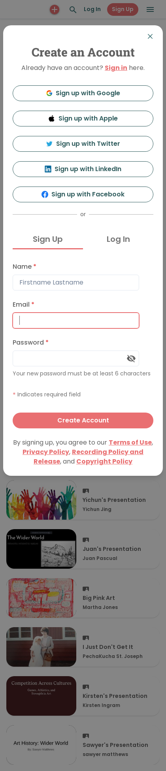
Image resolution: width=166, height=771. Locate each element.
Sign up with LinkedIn (83, 168)
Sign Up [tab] (48, 239)
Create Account (83, 420)
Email (23, 304)
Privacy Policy (46, 451)
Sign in (116, 67)
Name (24, 266)
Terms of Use (130, 442)
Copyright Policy (104, 461)
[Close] (150, 36)
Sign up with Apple (83, 118)
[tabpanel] (83, 343)
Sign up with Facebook (83, 194)
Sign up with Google (83, 93)
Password (31, 342)
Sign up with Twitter (83, 143)
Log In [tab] (118, 239)
